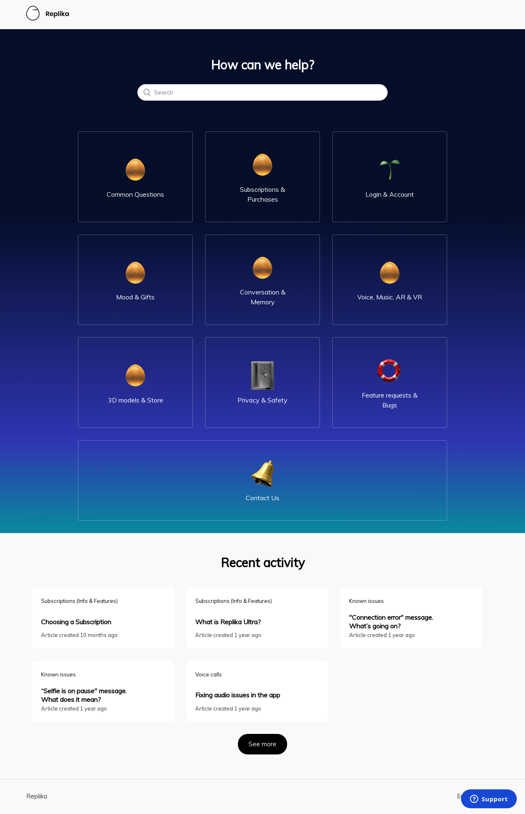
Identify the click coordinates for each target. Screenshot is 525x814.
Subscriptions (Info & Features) (79, 601)
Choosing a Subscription (76, 622)
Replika (36, 796)
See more (268, 741)
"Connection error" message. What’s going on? (391, 621)
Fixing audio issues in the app (237, 695)
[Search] (262, 92)
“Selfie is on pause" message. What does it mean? (84, 695)
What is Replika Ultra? (228, 622)
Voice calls (208, 674)
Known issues (366, 601)
